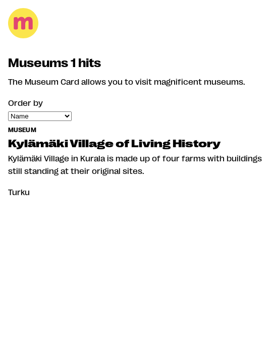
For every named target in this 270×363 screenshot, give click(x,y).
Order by (25, 102)
